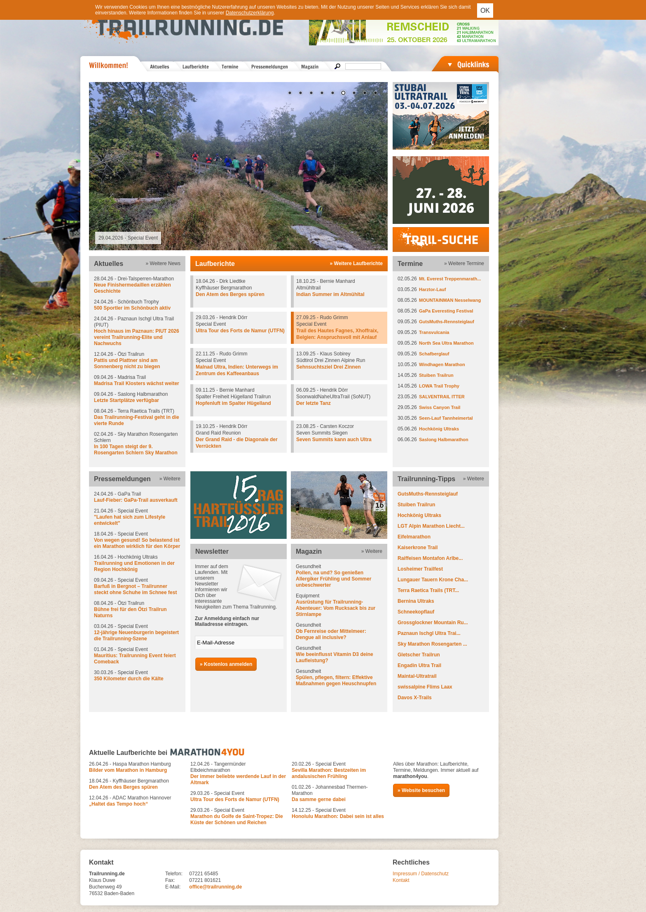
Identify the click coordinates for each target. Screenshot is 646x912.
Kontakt (401, 880)
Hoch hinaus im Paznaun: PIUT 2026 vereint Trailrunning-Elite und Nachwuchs (136, 337)
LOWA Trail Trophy (439, 385)
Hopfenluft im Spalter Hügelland (233, 403)
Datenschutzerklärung (250, 13)
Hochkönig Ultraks (439, 428)
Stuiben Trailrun (436, 375)
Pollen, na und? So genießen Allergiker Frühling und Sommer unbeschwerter (333, 579)
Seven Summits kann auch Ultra (334, 439)
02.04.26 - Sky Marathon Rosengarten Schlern (137, 443)
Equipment (339, 605)
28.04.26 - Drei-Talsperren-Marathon (137, 285)
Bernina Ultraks (416, 601)
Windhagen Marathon (442, 364)
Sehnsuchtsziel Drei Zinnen (328, 367)
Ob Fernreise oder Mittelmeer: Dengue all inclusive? (331, 634)
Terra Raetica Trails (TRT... (428, 590)
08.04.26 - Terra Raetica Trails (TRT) (137, 417)
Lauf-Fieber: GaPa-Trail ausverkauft (136, 500)
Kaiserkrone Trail (418, 547)
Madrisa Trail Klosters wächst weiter (136, 383)
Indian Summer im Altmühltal (330, 294)
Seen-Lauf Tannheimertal (446, 418)
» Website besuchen (421, 790)
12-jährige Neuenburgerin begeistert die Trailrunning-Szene (136, 636)
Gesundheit (339, 576)
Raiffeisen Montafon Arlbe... (430, 558)
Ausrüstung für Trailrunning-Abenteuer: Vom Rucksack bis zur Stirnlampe (335, 608)
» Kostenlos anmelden (226, 664)
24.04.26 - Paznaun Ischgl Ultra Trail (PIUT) (137, 331)
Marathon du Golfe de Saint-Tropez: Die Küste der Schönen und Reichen (236, 819)
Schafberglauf (434, 353)
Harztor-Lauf (432, 289)
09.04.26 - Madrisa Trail (137, 380)
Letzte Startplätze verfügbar (126, 400)
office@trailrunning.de (215, 887)
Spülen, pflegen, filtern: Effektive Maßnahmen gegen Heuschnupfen (336, 680)
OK (485, 10)
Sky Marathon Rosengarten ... (432, 644)
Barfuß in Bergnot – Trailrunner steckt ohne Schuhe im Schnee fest (135, 589)
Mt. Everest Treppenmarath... (450, 278)
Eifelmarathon (414, 537)
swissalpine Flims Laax (425, 687)
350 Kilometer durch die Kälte (129, 679)
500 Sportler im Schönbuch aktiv (132, 308)
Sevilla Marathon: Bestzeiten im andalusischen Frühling (329, 773)
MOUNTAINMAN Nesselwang (450, 300)
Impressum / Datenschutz (421, 874)
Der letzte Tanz (313, 403)
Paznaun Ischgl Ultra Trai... (429, 633)
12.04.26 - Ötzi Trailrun (137, 360)
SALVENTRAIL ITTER (442, 396)
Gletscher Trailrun (419, 655)
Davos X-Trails (415, 697)
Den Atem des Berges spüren (230, 294)
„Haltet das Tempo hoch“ (118, 804)
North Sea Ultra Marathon (446, 343)
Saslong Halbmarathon (443, 439)
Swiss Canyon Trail (439, 407)
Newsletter (212, 551)
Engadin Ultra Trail (419, 665)
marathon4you (410, 776)
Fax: (170, 880)
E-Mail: (172, 887)
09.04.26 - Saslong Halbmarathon (137, 397)
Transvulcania (434, 332)
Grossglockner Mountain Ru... (433, 622)
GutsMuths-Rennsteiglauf (446, 321)
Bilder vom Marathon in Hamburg (128, 770)
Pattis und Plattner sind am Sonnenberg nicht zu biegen (127, 363)
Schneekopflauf (416, 612)
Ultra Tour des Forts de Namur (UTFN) (240, 331)
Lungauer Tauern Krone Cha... (433, 580)
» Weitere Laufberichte (356, 263)
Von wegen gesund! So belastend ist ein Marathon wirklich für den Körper (137, 543)
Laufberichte (215, 263)
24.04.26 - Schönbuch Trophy (137, 305)
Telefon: (174, 874)
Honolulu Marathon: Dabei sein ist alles (338, 816)
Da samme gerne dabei (319, 799)
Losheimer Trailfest (420, 569)
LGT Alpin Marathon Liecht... (431, 526)
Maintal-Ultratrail (417, 676)
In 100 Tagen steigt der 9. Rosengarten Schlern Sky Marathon (136, 450)
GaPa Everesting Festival (446, 310)
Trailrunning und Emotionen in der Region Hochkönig (134, 566)
